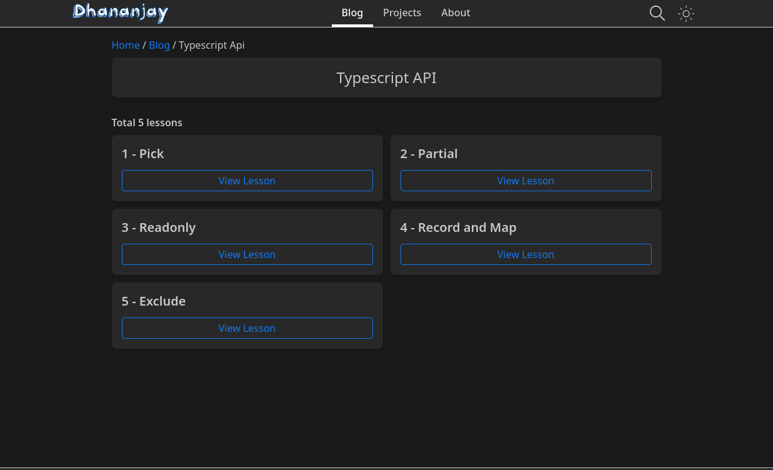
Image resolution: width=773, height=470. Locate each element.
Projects (402, 12)
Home (126, 45)
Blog (352, 12)
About (455, 12)
